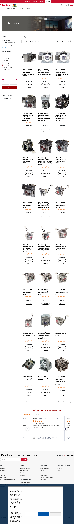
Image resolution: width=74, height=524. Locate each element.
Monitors (2, 468)
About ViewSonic (44, 468)
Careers (42, 473)
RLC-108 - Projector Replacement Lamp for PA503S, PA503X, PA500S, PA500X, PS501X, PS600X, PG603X (45, 161)
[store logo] (31, 5)
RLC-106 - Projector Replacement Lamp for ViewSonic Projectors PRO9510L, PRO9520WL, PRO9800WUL (44, 117)
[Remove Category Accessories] (2, 42)
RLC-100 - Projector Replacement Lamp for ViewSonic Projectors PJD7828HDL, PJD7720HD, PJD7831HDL (61, 73)
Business (41, 1)
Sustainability (43, 475)
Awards (42, 470)
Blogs (58, 470)
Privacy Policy (13, 506)
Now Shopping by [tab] (6, 40)
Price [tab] (3, 75)
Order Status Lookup (24, 473)
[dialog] (37, 504)
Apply (9, 87)
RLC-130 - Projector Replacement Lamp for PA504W (60, 333)
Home (3, 8)
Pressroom (59, 473)
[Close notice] (61, 514)
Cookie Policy (13, 507)
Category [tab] (4, 55)
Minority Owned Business (46, 477)
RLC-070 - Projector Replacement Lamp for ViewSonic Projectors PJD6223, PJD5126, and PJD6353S (28, 73)
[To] (13, 83)
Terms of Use (13, 509)
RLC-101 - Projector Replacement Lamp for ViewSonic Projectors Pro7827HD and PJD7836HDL (27, 117)
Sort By (56, 41)
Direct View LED (4, 482)
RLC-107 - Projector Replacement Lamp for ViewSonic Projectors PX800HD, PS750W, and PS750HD (61, 117)
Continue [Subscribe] (24, 459)
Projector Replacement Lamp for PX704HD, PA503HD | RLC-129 (27, 378)
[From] (5, 83)
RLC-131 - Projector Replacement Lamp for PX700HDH (44, 378)
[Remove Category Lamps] (2, 45)
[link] (46, 438)
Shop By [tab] (23, 37)
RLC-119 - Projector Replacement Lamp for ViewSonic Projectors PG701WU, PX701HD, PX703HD (27, 248)
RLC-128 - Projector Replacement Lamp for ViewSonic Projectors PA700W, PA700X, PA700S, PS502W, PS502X (45, 335)
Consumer (48, 1)
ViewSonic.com (27, 1)
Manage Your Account (24, 468)
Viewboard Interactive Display (7, 479)
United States (69, 455)
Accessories (22, 8)
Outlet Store (3, 475)
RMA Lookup (22, 475)
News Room (60, 468)
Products (9, 8)
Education (35, 1)
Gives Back (43, 479)
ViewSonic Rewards (23, 470)
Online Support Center (24, 482)
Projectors (15, 8)
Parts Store (3, 477)
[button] (29, 87)
